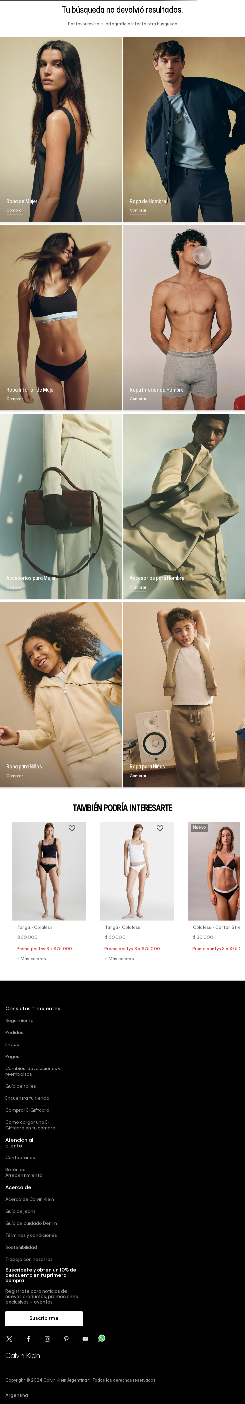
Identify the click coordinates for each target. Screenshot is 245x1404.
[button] (44, 1319)
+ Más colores (31, 959)
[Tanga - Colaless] (49, 892)
